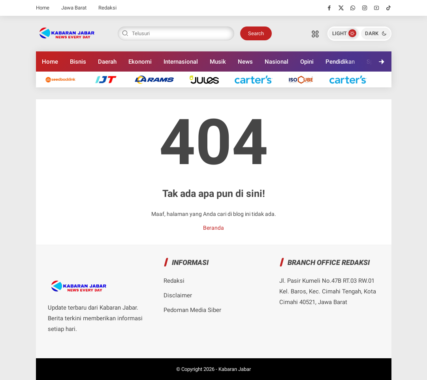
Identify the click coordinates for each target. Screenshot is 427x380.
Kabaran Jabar (234, 369)
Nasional (276, 61)
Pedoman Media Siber (192, 310)
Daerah (107, 61)
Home (42, 8)
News (245, 61)
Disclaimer (178, 295)
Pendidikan (340, 61)
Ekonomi (140, 61)
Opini (307, 61)
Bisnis (78, 61)
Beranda (213, 228)
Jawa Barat (74, 8)
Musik (218, 61)
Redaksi (107, 8)
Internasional (181, 61)
